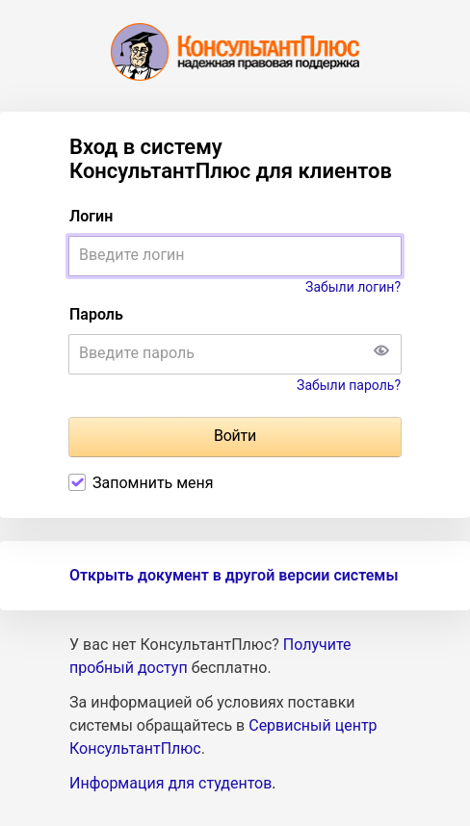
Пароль (96, 314)
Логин (91, 216)
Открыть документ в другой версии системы (233, 575)
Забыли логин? (353, 287)
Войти (235, 435)
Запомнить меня (153, 483)
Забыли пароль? (349, 385)
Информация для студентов (170, 783)
